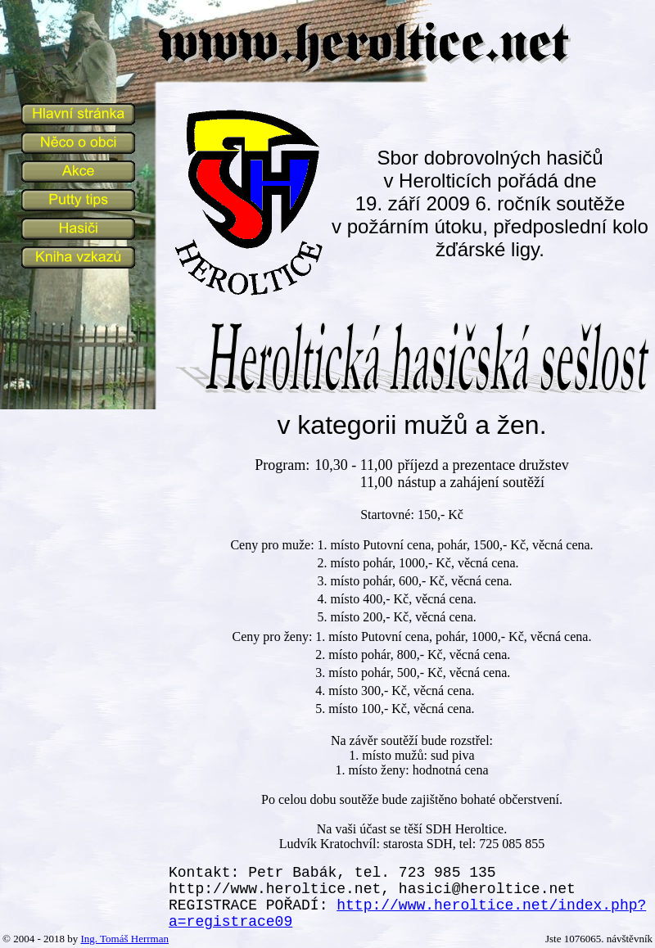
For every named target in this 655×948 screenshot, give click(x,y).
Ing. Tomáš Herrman (124, 938)
